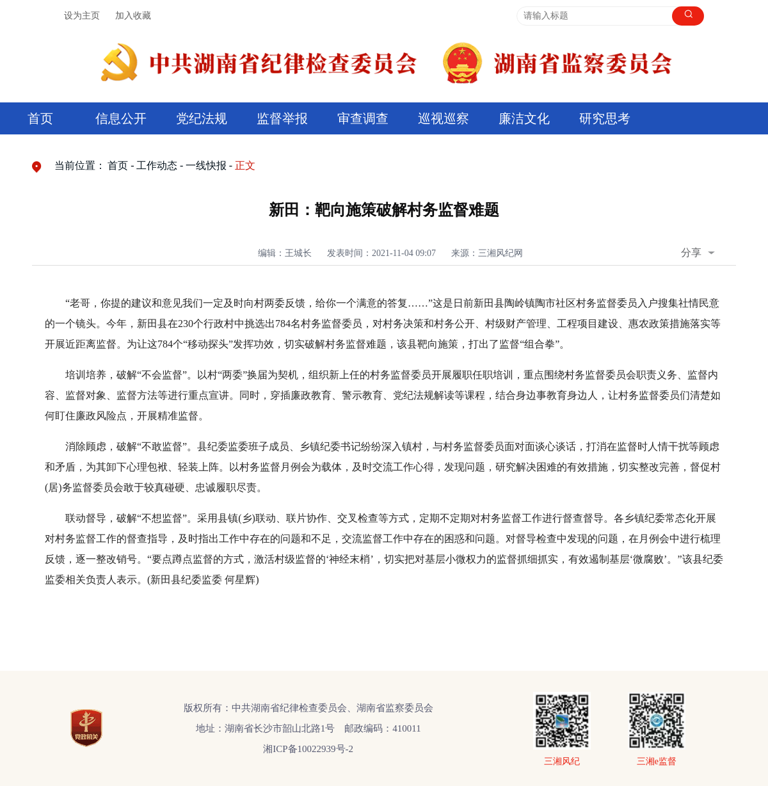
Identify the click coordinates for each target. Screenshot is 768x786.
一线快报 (206, 165)
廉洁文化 (524, 118)
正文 (245, 165)
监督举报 (282, 118)
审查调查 (362, 118)
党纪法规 (201, 118)
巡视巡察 (443, 118)
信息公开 (121, 118)
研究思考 (604, 118)
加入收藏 (133, 15)
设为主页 (82, 15)
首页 (40, 118)
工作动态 (156, 165)
